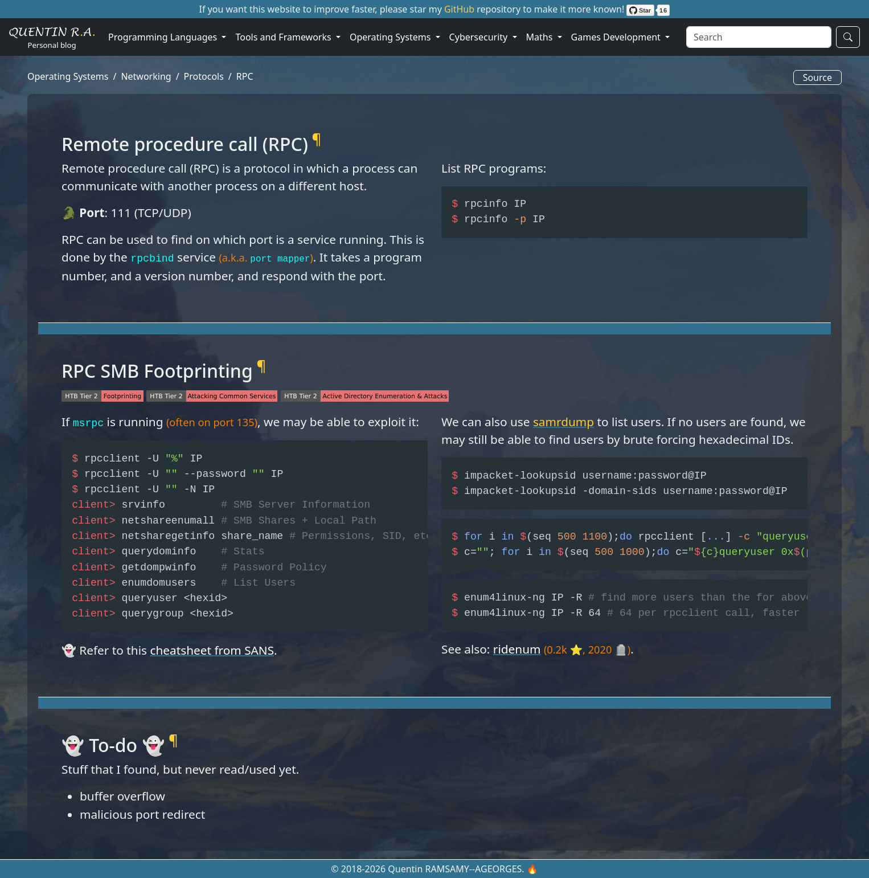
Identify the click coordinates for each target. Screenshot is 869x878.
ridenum (517, 649)
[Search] (758, 37)
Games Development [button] (617, 37)
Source (817, 77)
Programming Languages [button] (163, 37)
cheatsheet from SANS (212, 650)
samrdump (563, 422)
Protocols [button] (204, 76)
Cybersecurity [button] (479, 37)
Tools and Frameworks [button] (284, 37)
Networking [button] (146, 76)
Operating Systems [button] (391, 37)
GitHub (460, 9)
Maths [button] (540, 37)
